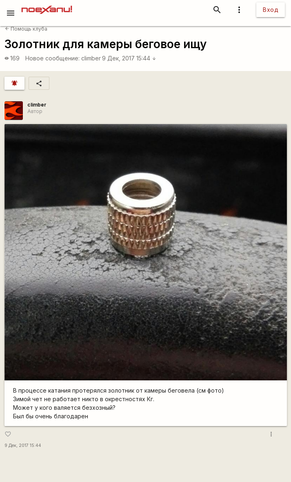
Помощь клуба (26, 29)
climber (91, 58)
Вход (270, 9)
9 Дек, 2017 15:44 (129, 58)
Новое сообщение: (52, 58)
